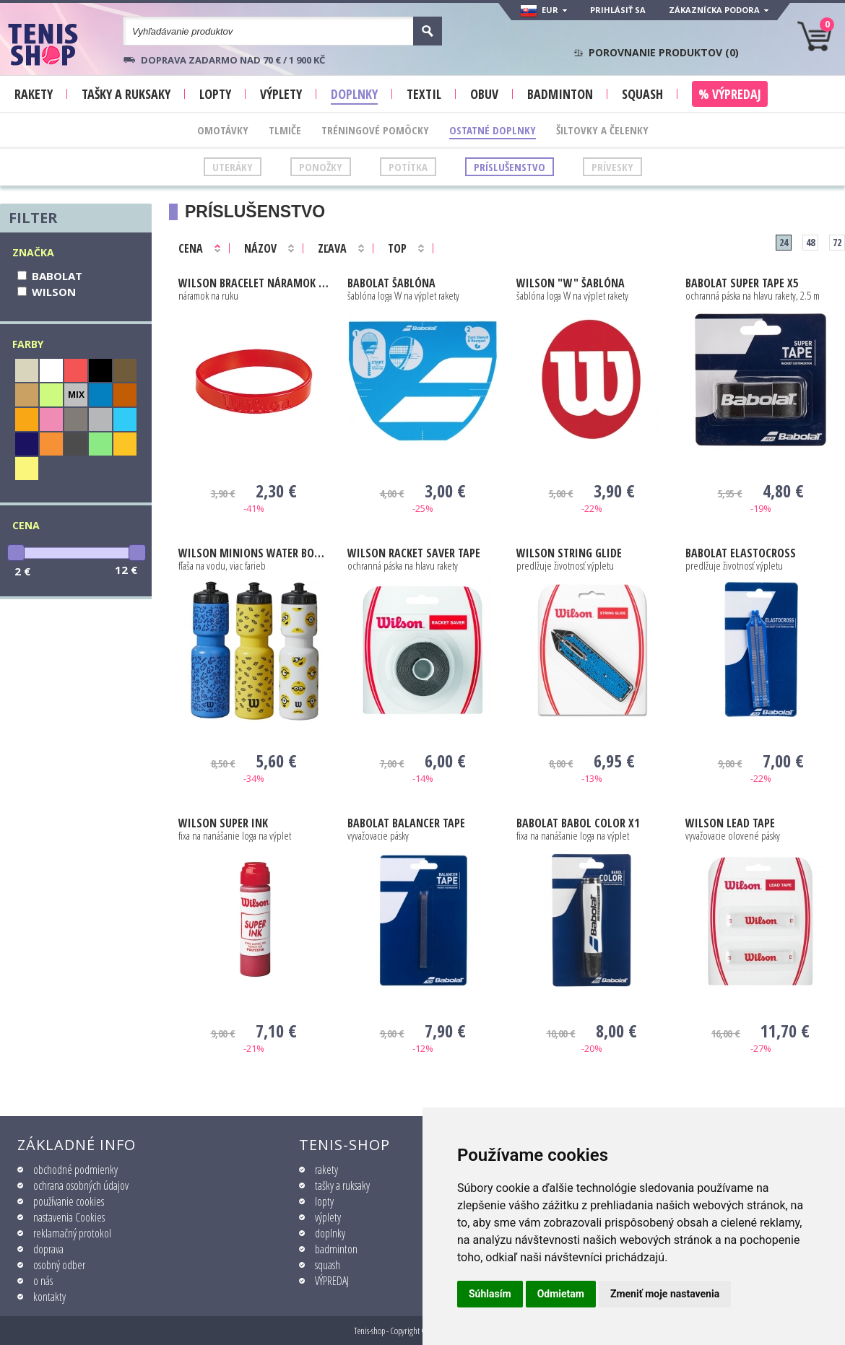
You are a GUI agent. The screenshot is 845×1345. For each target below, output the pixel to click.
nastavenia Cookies (69, 1217)
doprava (48, 1249)
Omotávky (222, 130)
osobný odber (59, 1265)
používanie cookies (68, 1201)
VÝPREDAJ (332, 1281)
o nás (43, 1281)
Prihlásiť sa (618, 9)
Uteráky (232, 167)
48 (810, 242)
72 (837, 242)
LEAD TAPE (730, 823)
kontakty (49, 1297)
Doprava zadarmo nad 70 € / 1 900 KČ (233, 59)
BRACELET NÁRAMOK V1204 (253, 283)
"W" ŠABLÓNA (570, 283)
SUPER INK (223, 823)
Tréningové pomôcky (375, 130)
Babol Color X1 (577, 823)
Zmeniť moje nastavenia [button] (664, 1294)
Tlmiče (285, 130)
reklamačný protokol (72, 1233)
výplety (328, 1217)
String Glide (569, 553)
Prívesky (612, 167)
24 (783, 242)
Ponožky (320, 167)
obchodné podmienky (75, 1170)
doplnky (330, 1233)
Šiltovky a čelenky (602, 130)
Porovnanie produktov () (664, 52)
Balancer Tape (406, 823)
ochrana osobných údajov (81, 1185)
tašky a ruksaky (342, 1185)
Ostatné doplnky (492, 130)
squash (327, 1265)
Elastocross (740, 553)
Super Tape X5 (741, 283)
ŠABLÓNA (391, 283)
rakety (326, 1170)
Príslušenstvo (509, 167)
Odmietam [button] (560, 1294)
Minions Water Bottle (253, 553)
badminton (336, 1249)
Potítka (408, 167)
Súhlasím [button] (490, 1294)
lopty (324, 1201)
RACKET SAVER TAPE (413, 553)
